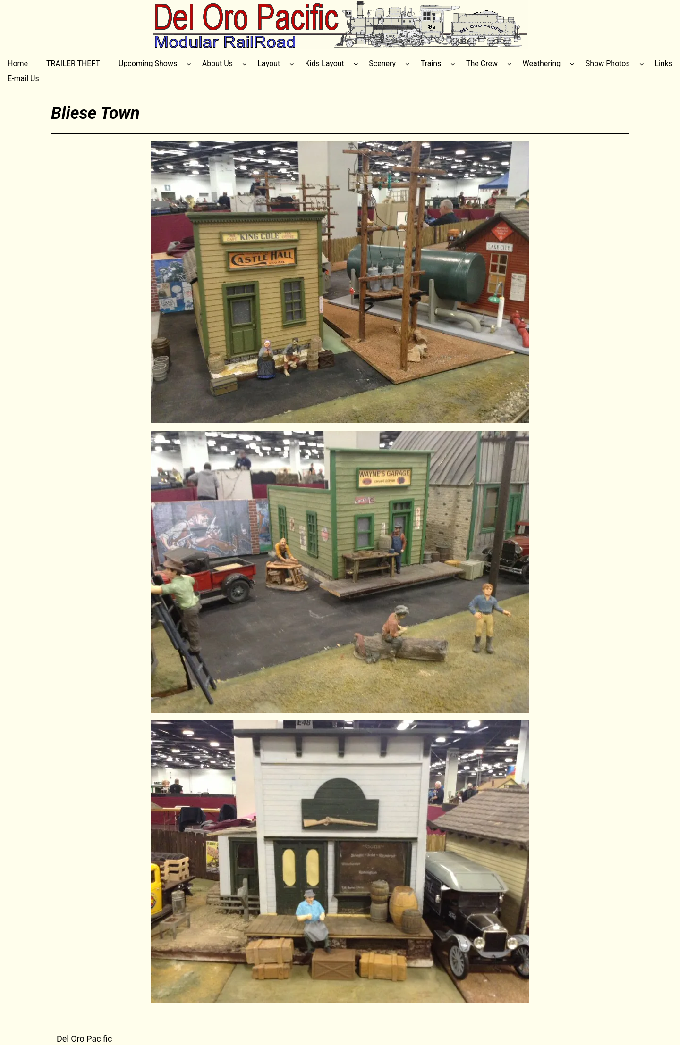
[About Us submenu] (244, 63)
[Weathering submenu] (572, 63)
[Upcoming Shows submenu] (189, 63)
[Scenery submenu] (407, 63)
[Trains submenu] (452, 63)
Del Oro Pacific (84, 1039)
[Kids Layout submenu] (356, 63)
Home (18, 63)
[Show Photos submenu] (641, 63)
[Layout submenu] (291, 63)
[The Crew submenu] (509, 63)
